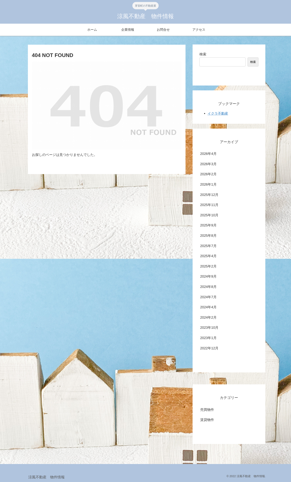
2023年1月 (208, 338)
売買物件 (207, 410)
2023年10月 (209, 328)
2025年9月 (208, 225)
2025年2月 (208, 266)
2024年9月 (208, 276)
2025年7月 (208, 246)
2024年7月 (208, 297)
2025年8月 (208, 236)
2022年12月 (209, 348)
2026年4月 (208, 154)
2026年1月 (208, 184)
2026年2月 (208, 174)
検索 (202, 54)
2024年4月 (208, 307)
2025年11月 (209, 205)
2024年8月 (208, 287)
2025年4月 (208, 256)
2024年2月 (208, 317)
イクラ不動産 (218, 113)
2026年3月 (208, 164)
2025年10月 (209, 215)
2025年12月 (209, 195)
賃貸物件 (207, 420)
